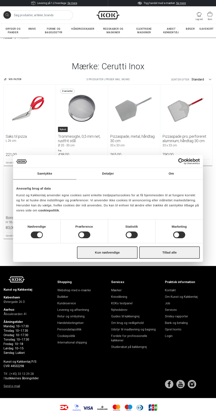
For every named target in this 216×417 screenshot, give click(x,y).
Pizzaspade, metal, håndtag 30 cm (134, 140)
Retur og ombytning (71, 316)
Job (167, 303)
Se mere (72, 3)
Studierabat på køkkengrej (129, 347)
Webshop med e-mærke (74, 290)
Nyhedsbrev (119, 310)
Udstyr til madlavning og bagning (133, 329)
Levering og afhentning (73, 310)
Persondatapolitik (69, 329)
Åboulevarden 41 (15, 314)
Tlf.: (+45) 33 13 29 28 (19, 374)
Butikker (62, 297)
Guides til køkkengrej (125, 316)
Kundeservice (66, 303)
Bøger (190, 28)
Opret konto (173, 329)
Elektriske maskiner (144, 30)
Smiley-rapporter (176, 316)
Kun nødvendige (107, 252)
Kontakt (170, 290)
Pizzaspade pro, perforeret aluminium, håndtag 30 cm (186, 140)
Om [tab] (171, 173)
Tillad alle (169, 252)
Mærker (116, 290)
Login (169, 336)
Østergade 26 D (14, 302)
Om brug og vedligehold (127, 323)
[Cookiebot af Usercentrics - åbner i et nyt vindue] (181, 161)
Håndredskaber (82, 28)
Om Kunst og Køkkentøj (181, 297)
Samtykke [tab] (44, 173)
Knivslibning (119, 297)
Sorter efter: (180, 79)
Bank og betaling (176, 323)
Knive (32, 28)
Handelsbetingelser (70, 323)
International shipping (72, 342)
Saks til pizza (30, 138)
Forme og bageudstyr (53, 30)
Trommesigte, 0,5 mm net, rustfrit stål (82, 140)
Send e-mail (12, 386)
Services (171, 310)
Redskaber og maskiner (113, 30)
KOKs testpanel (121, 303)
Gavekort (206, 28)
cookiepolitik (48, 210)
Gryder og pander (12, 30)
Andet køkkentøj (171, 30)
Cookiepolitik (66, 336)
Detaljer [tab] (108, 173)
